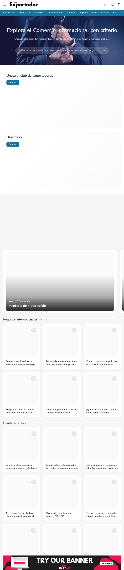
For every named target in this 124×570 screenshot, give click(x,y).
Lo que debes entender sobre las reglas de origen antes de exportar (61, 467)
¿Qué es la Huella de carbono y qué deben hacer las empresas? (101, 411)
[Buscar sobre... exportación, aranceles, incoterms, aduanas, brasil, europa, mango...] (62, 50)
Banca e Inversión (100, 12)
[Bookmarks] (113, 5)
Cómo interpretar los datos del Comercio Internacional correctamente (62, 411)
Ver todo (43, 319)
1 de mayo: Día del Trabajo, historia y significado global (20, 515)
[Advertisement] (62, 222)
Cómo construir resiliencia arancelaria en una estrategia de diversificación (21, 363)
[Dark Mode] (106, 4)
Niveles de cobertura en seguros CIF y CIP (58, 515)
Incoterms (39, 12)
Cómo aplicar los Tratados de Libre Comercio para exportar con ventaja (101, 467)
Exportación (9, 12)
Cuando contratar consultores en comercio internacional (101, 363)
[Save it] (33, 330)
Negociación (25, 12)
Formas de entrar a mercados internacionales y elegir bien (61, 363)
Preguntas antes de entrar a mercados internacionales (20, 411)
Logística (83, 12)
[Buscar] (120, 5)
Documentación (55, 12)
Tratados (71, 12)
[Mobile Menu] (4, 5)
